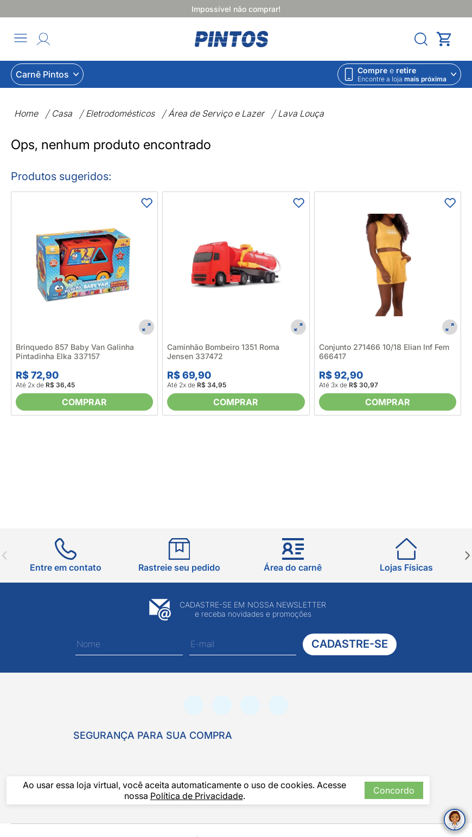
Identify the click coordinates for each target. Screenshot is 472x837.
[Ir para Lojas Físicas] (406, 555)
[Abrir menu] (20, 39)
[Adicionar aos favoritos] (146, 203)
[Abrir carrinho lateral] (448, 39)
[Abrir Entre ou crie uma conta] (43, 39)
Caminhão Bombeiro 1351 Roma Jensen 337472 (223, 351)
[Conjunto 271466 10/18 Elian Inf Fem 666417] (388, 265)
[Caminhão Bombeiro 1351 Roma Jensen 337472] (236, 265)
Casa (62, 113)
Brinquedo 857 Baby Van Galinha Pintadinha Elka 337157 (75, 351)
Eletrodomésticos (120, 113)
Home (26, 113)
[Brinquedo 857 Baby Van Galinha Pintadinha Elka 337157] (84, 265)
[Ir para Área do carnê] (292, 555)
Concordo (393, 790)
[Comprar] (84, 402)
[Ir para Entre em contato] (65, 555)
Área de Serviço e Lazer (216, 113)
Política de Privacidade (196, 795)
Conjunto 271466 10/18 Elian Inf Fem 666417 (384, 351)
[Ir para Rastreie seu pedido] (179, 555)
